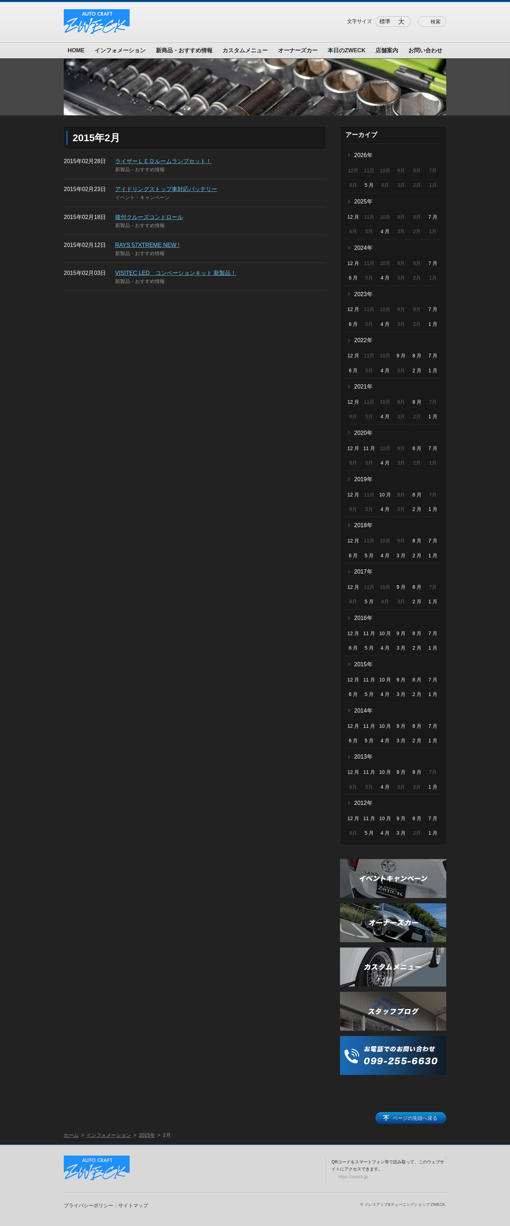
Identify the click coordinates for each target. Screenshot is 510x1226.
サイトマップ (133, 1205)
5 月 (369, 185)
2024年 (363, 248)
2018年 (363, 525)
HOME (76, 50)
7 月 (432, 217)
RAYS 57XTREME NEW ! (147, 245)
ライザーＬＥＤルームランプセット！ (163, 161)
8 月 (417, 355)
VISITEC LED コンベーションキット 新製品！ (175, 273)
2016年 (363, 618)
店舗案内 (386, 50)
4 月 (385, 231)
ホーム (71, 1135)
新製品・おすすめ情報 (140, 169)
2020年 (363, 433)
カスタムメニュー (245, 50)
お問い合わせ (425, 50)
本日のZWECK (347, 50)
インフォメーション (120, 50)
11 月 (369, 448)
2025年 (363, 201)
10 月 (385, 494)
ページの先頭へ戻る (415, 1118)
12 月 (353, 217)
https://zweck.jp (353, 1176)
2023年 (363, 294)
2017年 (363, 572)
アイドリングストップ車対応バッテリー (166, 189)
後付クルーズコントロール (149, 217)
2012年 (363, 803)
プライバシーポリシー (88, 1205)
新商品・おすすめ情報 (184, 50)
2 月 (417, 370)
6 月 (353, 278)
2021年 (363, 387)
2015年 (363, 664)
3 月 (401, 555)
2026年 (363, 155)
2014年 (363, 711)
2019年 (363, 479)
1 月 (432, 324)
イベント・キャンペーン (142, 197)
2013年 (363, 757)
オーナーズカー (298, 50)
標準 (385, 21)
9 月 (401, 355)
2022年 (363, 340)
